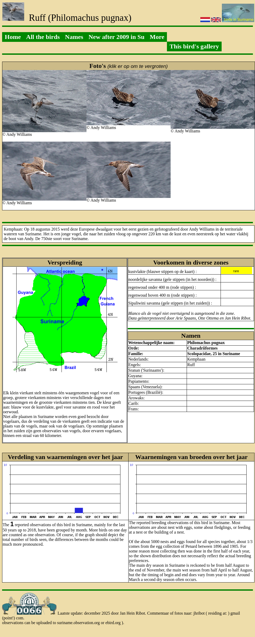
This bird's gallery (194, 46)
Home (13, 36)
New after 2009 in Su (117, 36)
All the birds (43, 36)
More (157, 36)
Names (74, 36)
